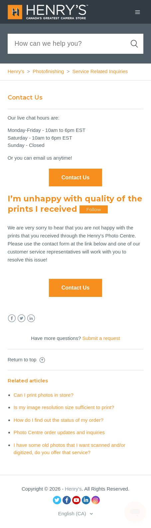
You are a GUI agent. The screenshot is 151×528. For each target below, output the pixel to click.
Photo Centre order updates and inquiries (59, 432)
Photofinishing (48, 71)
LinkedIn (31, 318)
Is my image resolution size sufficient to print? (64, 407)
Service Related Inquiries (100, 71)
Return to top (26, 359)
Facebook (12, 318)
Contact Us (75, 288)
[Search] (76, 44)
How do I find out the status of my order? (58, 420)
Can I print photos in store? (44, 395)
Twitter (21, 318)
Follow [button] (93, 209)
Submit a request (101, 338)
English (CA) (72, 513)
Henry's (16, 71)
